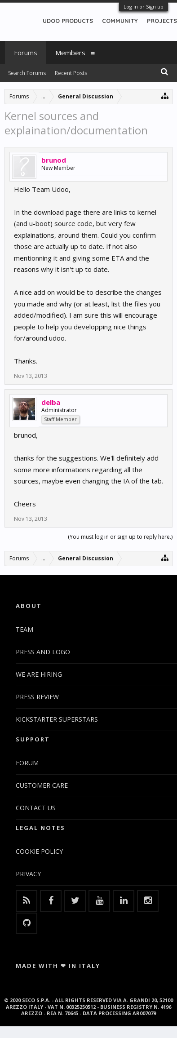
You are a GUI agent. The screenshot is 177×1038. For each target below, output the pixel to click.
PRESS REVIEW (37, 696)
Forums (25, 52)
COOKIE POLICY (39, 851)
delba (50, 402)
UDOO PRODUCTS (68, 20)
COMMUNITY (120, 20)
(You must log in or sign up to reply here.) (120, 537)
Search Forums (27, 73)
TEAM (24, 629)
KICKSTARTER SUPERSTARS (57, 719)
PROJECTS (162, 20)
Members (70, 52)
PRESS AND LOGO (43, 652)
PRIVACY (28, 873)
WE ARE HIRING (39, 674)
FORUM (27, 763)
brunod (53, 159)
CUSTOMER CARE (42, 785)
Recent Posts (71, 73)
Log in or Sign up (144, 6)
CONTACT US (36, 807)
